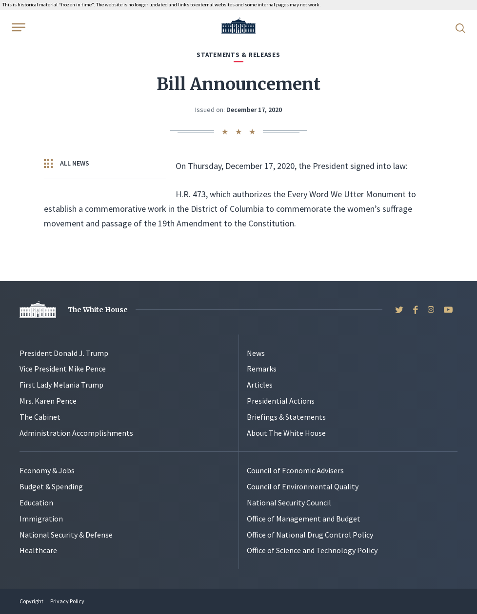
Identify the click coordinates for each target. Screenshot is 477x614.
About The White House (286, 433)
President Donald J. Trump (64, 353)
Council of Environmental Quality (302, 486)
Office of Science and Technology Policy (312, 550)
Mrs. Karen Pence (48, 401)
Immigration (41, 518)
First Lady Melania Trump (61, 385)
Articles (260, 385)
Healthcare (38, 550)
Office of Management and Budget (303, 518)
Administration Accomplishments (76, 433)
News (256, 353)
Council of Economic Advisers (295, 470)
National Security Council (289, 502)
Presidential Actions (281, 401)
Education (36, 502)
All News (66, 163)
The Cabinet (40, 417)
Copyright (31, 601)
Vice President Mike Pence (63, 368)
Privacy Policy (67, 601)
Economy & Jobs (47, 470)
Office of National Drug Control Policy (310, 535)
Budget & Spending (51, 486)
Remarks (262, 368)
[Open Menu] (17, 27)
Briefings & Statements (286, 417)
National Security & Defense (66, 535)
